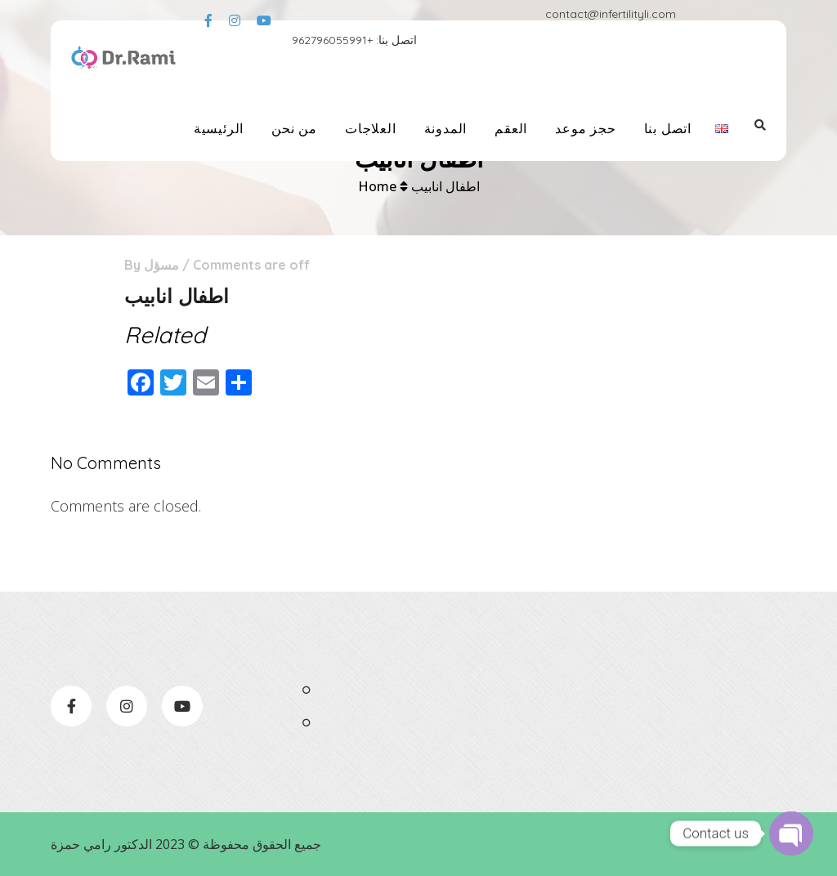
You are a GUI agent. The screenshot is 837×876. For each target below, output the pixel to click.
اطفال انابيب (445, 186)
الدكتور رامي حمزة (101, 844)
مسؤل (161, 265)
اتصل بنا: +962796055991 (354, 40)
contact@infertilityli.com (610, 14)
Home (377, 186)
